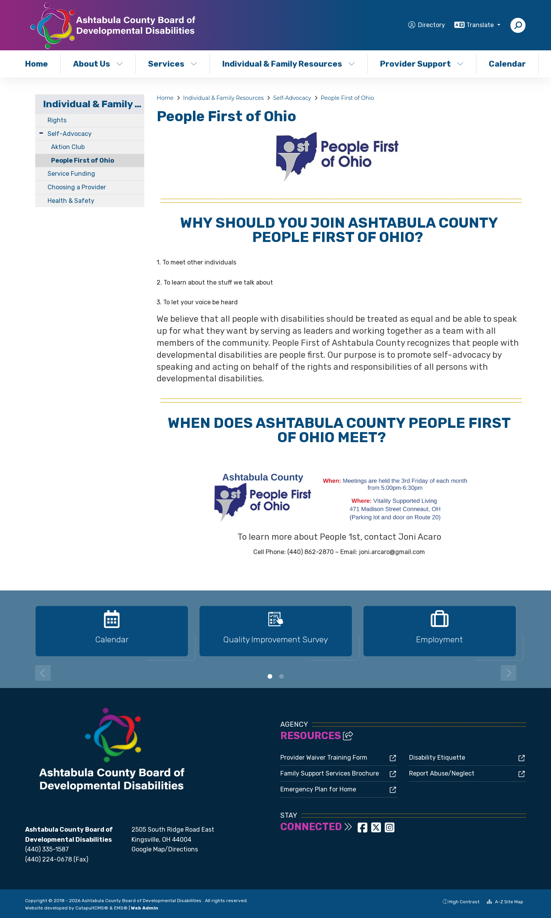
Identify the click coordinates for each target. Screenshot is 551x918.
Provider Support (422, 64)
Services (172, 64)
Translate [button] (480, 25)
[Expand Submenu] (41, 133)
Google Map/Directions (164, 849)
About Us (98, 64)
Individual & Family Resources (286, 64)
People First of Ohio (82, 160)
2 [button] (281, 676)
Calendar (507, 64)
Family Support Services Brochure (329, 773)
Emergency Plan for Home (318, 789)
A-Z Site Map (505, 901)
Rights (57, 120)
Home (36, 64)
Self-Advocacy (70, 133)
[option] (112, 634)
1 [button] (270, 676)
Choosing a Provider (77, 187)
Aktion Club (68, 147)
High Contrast (464, 901)
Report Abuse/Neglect (441, 773)
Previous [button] (43, 673)
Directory (431, 25)
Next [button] (508, 673)
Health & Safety (71, 200)
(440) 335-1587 (47, 849)
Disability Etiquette (437, 757)
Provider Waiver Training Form (323, 757)
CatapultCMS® (91, 908)
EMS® (121, 908)
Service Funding (71, 173)
